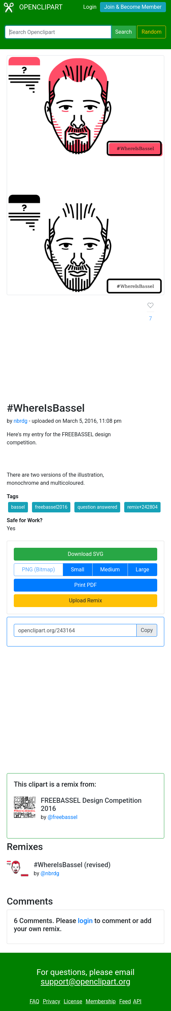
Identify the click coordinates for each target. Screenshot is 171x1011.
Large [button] (142, 569)
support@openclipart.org (85, 981)
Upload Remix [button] (85, 600)
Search (123, 32)
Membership (100, 1001)
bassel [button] (18, 507)
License (73, 1001)
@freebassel (62, 817)
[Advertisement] (71, 351)
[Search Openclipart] (58, 32)
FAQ (34, 1001)
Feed (125, 1001)
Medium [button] (110, 569)
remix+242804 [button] (142, 507)
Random (151, 32)
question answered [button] (97, 507)
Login (89, 7)
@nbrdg (49, 873)
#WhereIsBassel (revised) (72, 865)
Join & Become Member (133, 7)
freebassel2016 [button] (51, 507)
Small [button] (77, 569)
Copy (147, 630)
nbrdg (20, 421)
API (137, 1001)
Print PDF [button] (85, 585)
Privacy (51, 1001)
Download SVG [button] (85, 554)
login (85, 921)
